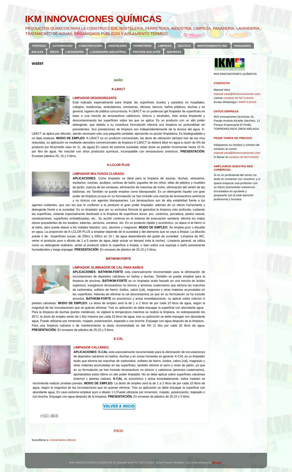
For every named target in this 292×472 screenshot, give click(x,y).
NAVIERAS (174, 51)
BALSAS (37, 51)
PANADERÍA (242, 45)
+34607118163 (246, 102)
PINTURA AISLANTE (146, 51)
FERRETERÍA (143, 45)
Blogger (217, 462)
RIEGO (54, 51)
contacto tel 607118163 (238, 97)
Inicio (118, 430)
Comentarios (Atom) (63, 440)
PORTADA (39, 45)
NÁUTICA (184, 45)
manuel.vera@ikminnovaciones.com (237, 93)
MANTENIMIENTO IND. (212, 45)
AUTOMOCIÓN (62, 45)
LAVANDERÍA (75, 51)
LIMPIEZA (164, 45)
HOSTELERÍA (118, 45)
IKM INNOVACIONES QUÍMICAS (93, 19)
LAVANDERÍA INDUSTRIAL (108, 51)
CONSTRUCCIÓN (90, 45)
